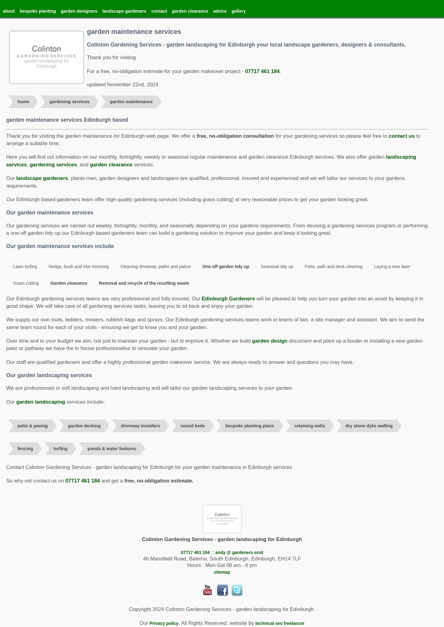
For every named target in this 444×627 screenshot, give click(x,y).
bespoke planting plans (249, 425)
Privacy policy (164, 623)
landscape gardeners (124, 11)
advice (220, 11)
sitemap (222, 572)
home (23, 101)
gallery (239, 11)
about (9, 11)
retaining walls (309, 425)
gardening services (70, 101)
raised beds (193, 425)
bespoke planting (38, 11)
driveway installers (140, 425)
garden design (270, 341)
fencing (25, 448)
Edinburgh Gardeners (228, 299)
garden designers (79, 11)
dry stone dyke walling (369, 425)
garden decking (84, 425)
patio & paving (33, 425)
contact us (402, 136)
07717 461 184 (262, 71)
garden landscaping (40, 402)
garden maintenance (131, 101)
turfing (60, 448)
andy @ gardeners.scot (239, 552)
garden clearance (190, 11)
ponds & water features (112, 448)
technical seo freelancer (280, 623)
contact (159, 11)
